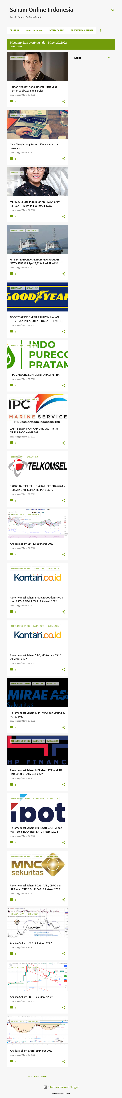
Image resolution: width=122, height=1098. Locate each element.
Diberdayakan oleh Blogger (61, 1087)
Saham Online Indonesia (41, 9)
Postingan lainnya (37, 1076)
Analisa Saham (34, 30)
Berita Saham (56, 30)
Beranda (14, 30)
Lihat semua (16, 47)
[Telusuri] (113, 10)
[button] (64, 101)
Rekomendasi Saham (82, 30)
